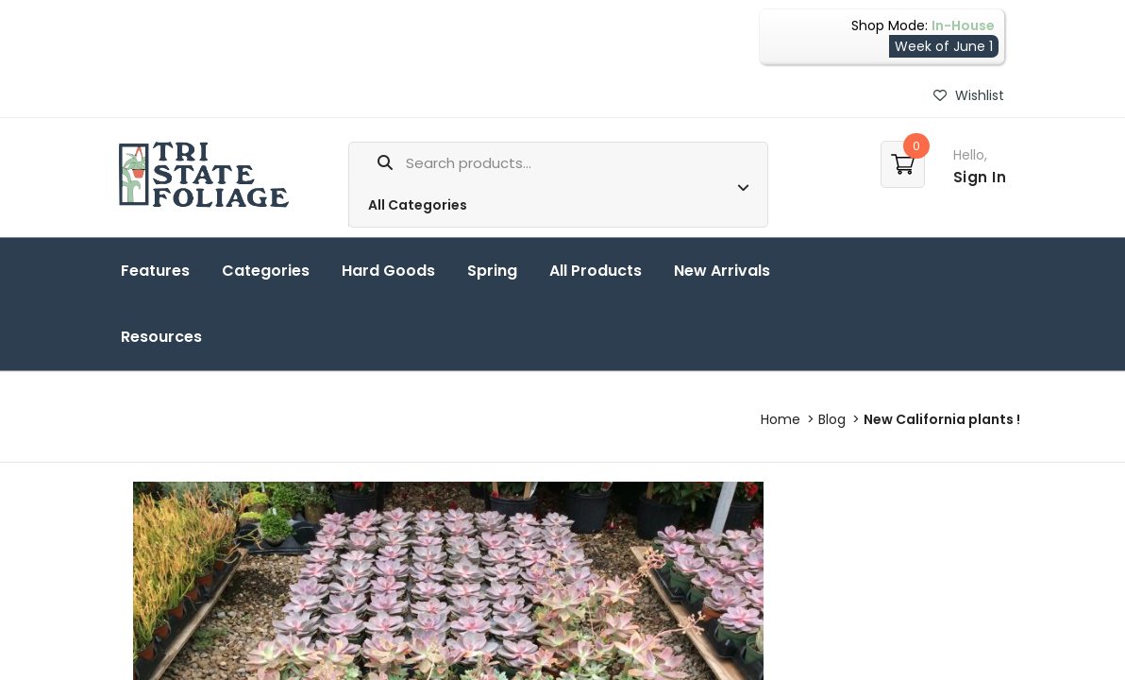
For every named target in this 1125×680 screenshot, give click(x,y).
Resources (161, 337)
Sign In (980, 177)
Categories (266, 270)
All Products (595, 270)
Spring (492, 270)
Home (780, 419)
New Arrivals (722, 270)
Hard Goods (388, 270)
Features (155, 270)
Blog (832, 419)
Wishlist (968, 95)
